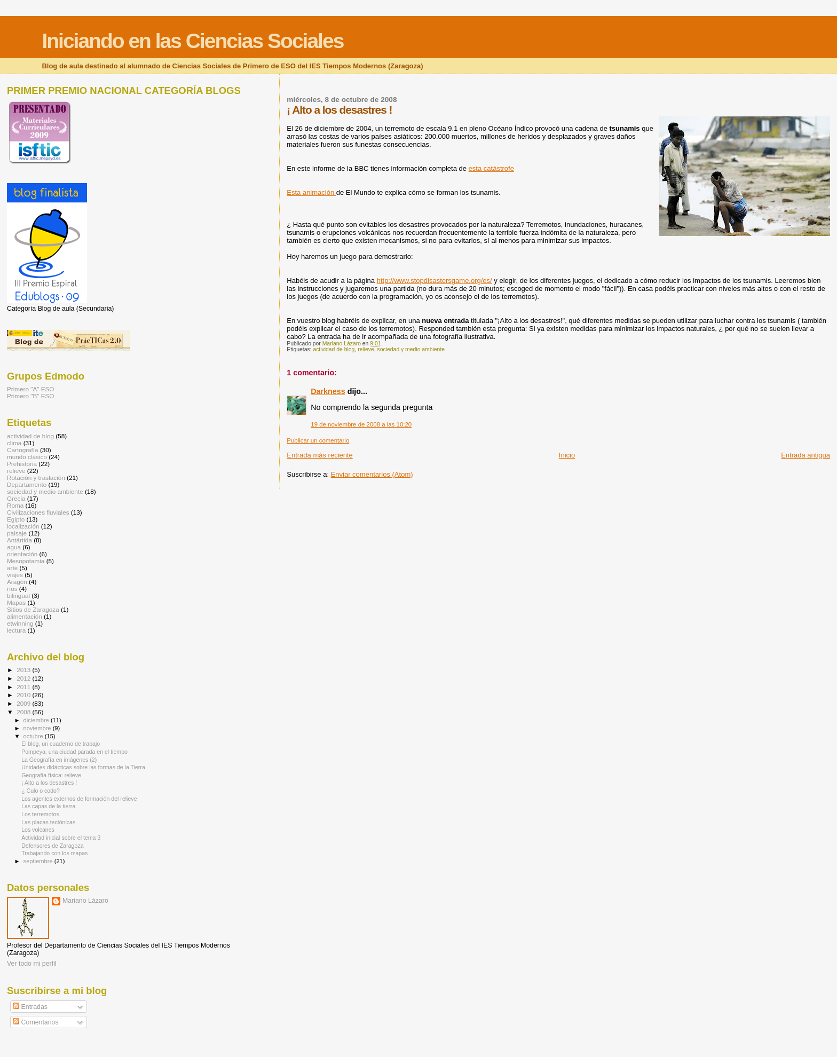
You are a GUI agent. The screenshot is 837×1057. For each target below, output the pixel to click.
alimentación (24, 616)
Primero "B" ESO (30, 395)
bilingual (18, 595)
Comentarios (35, 1022)
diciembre (37, 720)
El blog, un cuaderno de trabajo (60, 743)
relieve (366, 349)
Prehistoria (22, 463)
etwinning (20, 623)
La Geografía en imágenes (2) (59, 759)
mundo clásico (27, 456)
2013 (24, 669)
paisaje (17, 533)
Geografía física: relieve (51, 775)
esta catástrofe (491, 168)
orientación (22, 553)
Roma (15, 505)
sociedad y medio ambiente (411, 349)
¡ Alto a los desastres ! (49, 782)
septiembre (38, 861)
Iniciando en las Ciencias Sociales (192, 40)
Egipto (16, 519)
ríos (12, 588)
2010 (24, 694)
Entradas (30, 1007)
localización (23, 526)
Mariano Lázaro (85, 900)
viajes (15, 574)
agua (14, 546)
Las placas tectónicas (48, 822)
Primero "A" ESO (30, 388)
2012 (24, 678)
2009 (24, 703)
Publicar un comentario (318, 440)
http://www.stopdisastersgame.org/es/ (434, 281)
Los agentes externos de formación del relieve (79, 798)
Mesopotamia (25, 560)
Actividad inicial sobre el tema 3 (60, 837)
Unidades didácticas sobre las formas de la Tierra (83, 767)
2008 (24, 711)
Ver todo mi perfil (32, 963)
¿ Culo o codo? (40, 790)
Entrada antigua (805, 455)
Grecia (16, 498)
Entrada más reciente (320, 455)
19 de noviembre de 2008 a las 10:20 (361, 424)
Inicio (567, 455)
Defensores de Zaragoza (52, 845)
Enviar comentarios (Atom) (372, 474)
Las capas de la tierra (48, 806)
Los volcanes (37, 829)
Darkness (328, 391)
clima (14, 442)
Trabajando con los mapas (54, 853)
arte (12, 567)
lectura (16, 630)
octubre (34, 736)
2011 (24, 686)
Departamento (26, 484)
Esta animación (311, 192)
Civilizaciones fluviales (38, 512)
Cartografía (22, 449)
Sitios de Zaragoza (33, 609)
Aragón (17, 581)
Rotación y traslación (36, 477)
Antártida (19, 540)
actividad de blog (333, 349)
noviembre (38, 728)
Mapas (16, 602)
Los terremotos (40, 814)
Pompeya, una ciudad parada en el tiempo (74, 751)
